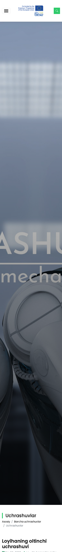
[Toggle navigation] (6, 11)
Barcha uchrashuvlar (27, 522)
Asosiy (6, 522)
